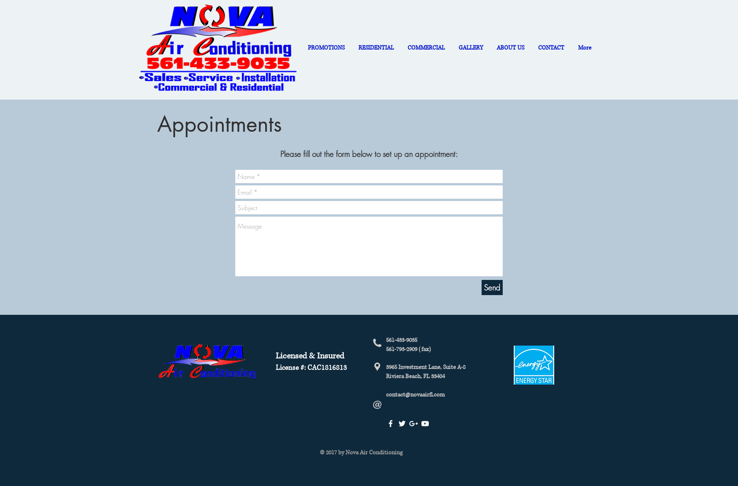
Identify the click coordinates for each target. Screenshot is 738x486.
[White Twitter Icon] (402, 423)
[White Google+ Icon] (413, 423)
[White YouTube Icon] (425, 423)
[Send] (492, 287)
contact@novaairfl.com (415, 395)
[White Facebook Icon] (390, 423)
